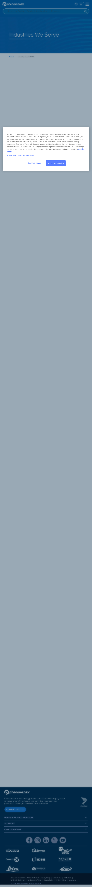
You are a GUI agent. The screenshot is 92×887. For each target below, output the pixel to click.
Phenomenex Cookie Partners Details (21, 155)
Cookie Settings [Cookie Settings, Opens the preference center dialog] (34, 163)
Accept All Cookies (56, 163)
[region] (46, 149)
